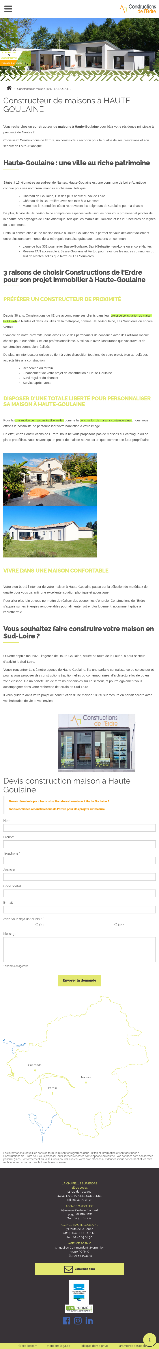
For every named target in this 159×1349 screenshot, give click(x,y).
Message (10, 934)
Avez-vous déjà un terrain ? (23, 919)
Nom (7, 820)
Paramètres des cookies (134, 1345)
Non (119, 925)
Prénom (9, 837)
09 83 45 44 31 (82, 1255)
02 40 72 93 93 (82, 1199)
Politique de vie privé (94, 1345)
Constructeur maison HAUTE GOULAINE (44, 88)
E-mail (9, 902)
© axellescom (28, 1345)
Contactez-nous (79, 1269)
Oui (40, 925)
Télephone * (11, 853)
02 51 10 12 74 (83, 1218)
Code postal (12, 886)
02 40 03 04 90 (82, 1237)
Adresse (9, 870)
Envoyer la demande (79, 980)
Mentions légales (58, 1345)
